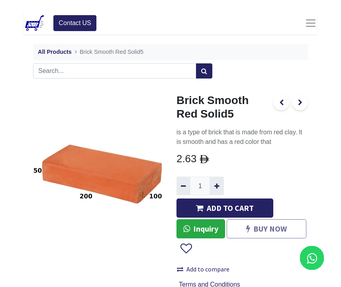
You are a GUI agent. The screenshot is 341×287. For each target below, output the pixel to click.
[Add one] (216, 186)
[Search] (204, 71)
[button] (185, 249)
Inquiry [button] (200, 229)
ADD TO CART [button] (225, 208)
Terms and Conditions (209, 284)
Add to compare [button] (203, 269)
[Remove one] (183, 186)
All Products (55, 52)
